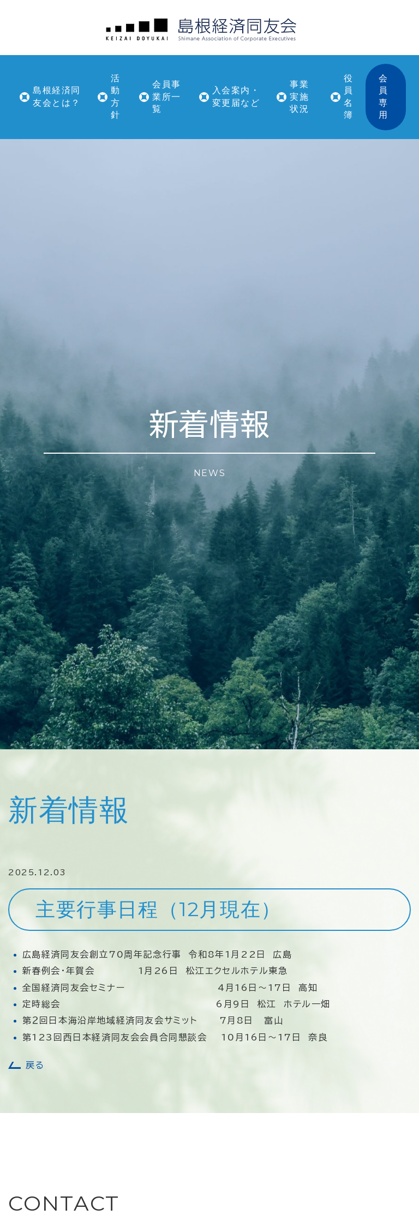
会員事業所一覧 (166, 96)
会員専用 (383, 96)
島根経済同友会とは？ (57, 96)
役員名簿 (349, 96)
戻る (35, 1065)
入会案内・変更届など (236, 96)
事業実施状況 (299, 96)
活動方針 (116, 96)
